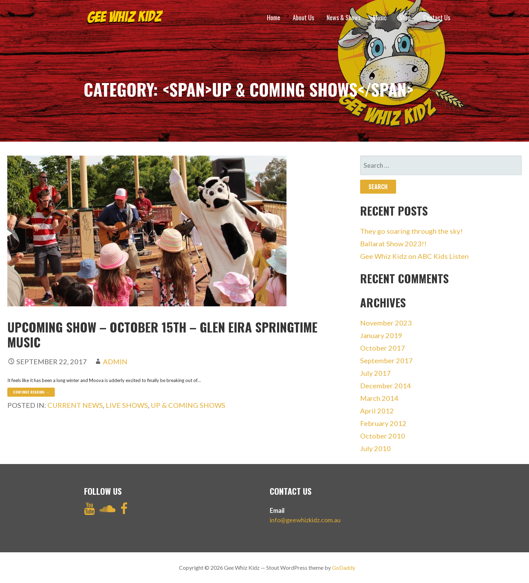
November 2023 (386, 323)
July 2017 (375, 373)
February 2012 (383, 423)
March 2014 (379, 398)
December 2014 (385, 385)
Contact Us (436, 17)
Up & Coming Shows (188, 405)
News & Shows (343, 17)
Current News (75, 405)
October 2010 (382, 436)
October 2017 (382, 348)
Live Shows (127, 405)
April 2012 (377, 410)
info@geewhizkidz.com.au (305, 520)
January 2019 (381, 335)
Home (273, 17)
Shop (405, 17)
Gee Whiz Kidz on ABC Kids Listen (414, 256)
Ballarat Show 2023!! (393, 243)
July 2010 (375, 448)
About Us (303, 17)
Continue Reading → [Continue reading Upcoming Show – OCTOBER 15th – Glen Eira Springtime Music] (31, 392)
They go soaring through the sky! (411, 231)
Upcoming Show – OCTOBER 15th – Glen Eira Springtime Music (162, 334)
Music (380, 17)
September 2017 (386, 360)
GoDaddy (343, 567)
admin (115, 361)
